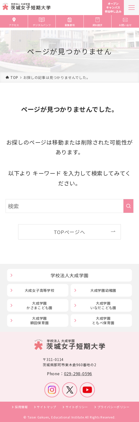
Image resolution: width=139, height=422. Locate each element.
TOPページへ (69, 232)
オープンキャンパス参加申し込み (113, 7)
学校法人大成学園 (69, 275)
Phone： (69, 373)
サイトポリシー (77, 407)
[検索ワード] (69, 206)
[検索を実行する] (128, 206)
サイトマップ (46, 407)
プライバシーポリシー (113, 407)
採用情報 (21, 407)
